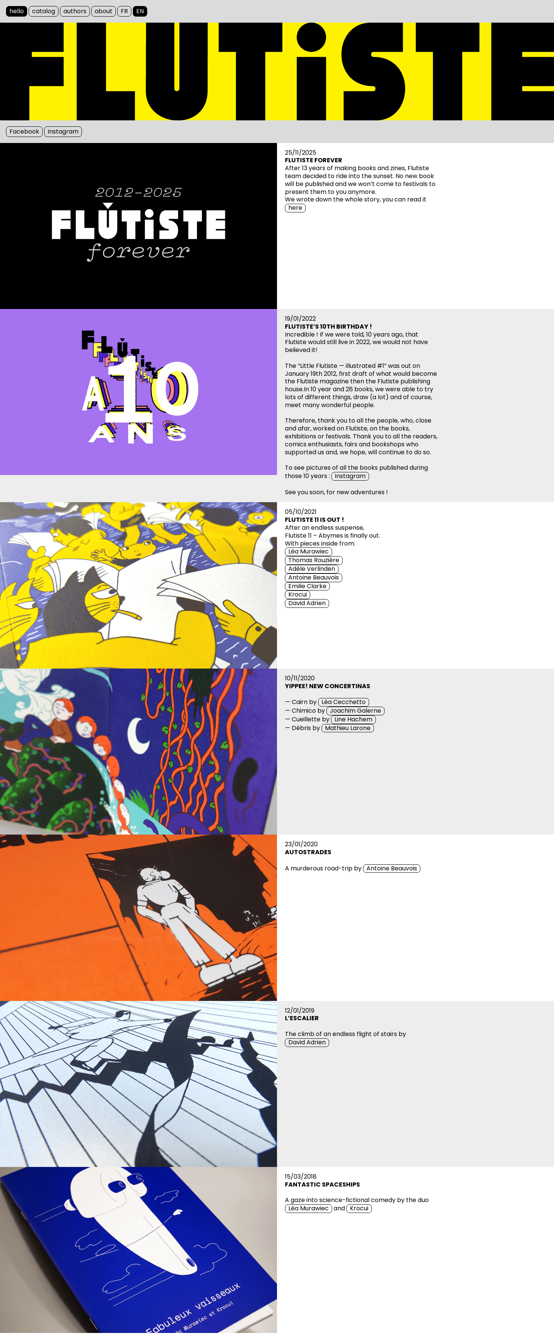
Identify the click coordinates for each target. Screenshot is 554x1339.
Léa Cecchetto (344, 702)
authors (74, 11)
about (103, 11)
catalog (43, 11)
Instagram (63, 131)
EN (140, 11)
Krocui (297, 594)
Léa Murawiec (308, 551)
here (295, 208)
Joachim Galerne (355, 711)
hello (16, 11)
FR (124, 11)
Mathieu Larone (348, 728)
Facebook (24, 131)
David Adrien (307, 603)
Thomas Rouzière (313, 560)
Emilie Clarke (307, 586)
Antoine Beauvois (313, 577)
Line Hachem (353, 719)
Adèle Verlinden (311, 569)
